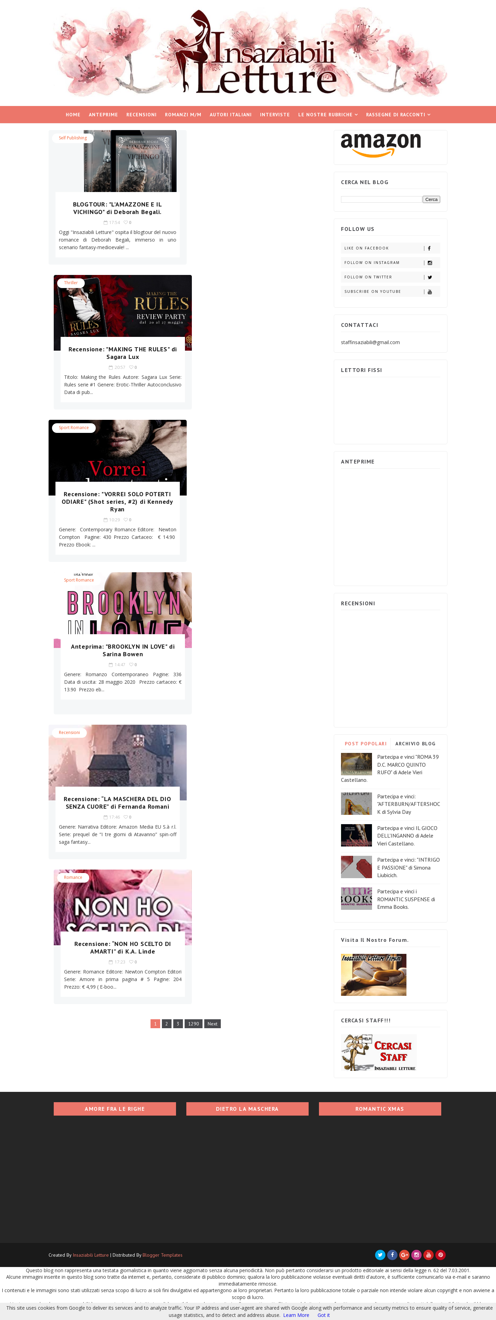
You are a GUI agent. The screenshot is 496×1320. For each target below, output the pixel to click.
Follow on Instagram (390, 262)
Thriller (207, 137)
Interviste (275, 114)
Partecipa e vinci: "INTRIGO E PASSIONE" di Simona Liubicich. (407, 866)
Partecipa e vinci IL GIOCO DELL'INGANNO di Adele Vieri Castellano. (406, 835)
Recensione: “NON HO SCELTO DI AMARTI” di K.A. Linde (254, 504)
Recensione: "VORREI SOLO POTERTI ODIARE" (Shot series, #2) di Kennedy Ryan (114, 356)
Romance (209, 434)
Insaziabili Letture (92, 1254)
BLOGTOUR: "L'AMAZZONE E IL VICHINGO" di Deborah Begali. (114, 207)
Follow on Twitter (390, 276)
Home (73, 114)
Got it (324, 1315)
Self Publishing (74, 137)
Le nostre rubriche (325, 114)
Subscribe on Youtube (390, 291)
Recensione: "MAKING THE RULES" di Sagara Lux (255, 207)
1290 (191, 581)
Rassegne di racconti (395, 114)
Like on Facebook (390, 247)
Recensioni (141, 114)
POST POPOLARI (364, 743)
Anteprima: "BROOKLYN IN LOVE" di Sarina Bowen (255, 352)
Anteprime (103, 114)
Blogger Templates (164, 1254)
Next (211, 581)
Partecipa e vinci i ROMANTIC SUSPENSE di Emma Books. (405, 898)
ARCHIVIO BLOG (414, 743)
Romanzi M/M (183, 114)
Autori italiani (231, 114)
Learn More (296, 1315)
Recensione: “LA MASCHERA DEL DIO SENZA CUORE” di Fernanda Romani (114, 504)
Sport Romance (75, 282)
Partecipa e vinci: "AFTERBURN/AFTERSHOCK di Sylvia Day (407, 803)
